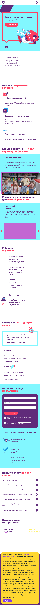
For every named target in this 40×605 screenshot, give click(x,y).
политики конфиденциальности (18, 423)
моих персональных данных (24, 422)
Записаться (12, 24)
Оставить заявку (11, 413)
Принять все (7, 600)
